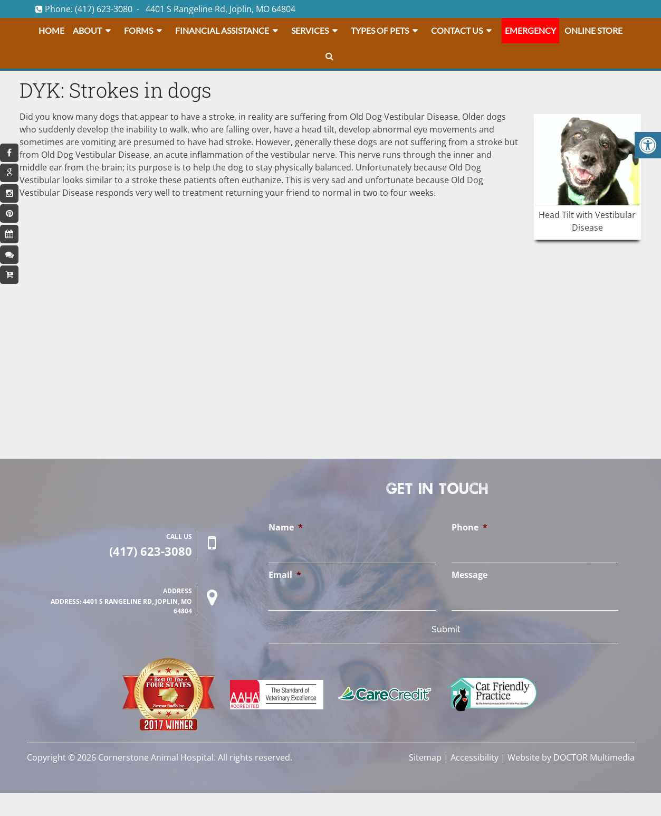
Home (51, 30)
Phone (469, 527)
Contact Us (457, 30)
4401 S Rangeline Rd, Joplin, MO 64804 (220, 9)
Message (469, 575)
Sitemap (425, 757)
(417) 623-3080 (103, 9)
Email (285, 575)
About (87, 30)
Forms (138, 30)
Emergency (530, 30)
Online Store (593, 30)
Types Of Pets (380, 30)
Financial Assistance (222, 30)
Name (286, 527)
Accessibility (475, 757)
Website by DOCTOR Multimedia (571, 757)
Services (310, 30)
